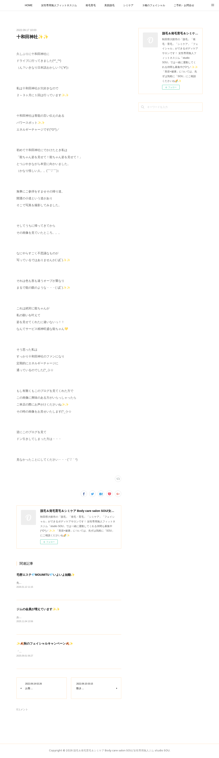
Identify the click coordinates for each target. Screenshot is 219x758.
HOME (29, 5)
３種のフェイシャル (153, 5)
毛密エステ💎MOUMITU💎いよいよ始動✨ (45, 574)
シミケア (128, 5)
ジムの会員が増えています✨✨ (38, 609)
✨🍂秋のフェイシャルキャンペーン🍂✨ (44, 644)
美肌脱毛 (109, 5)
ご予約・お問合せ (184, 5)
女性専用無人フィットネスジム (59, 5)
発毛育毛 (91, 5)
